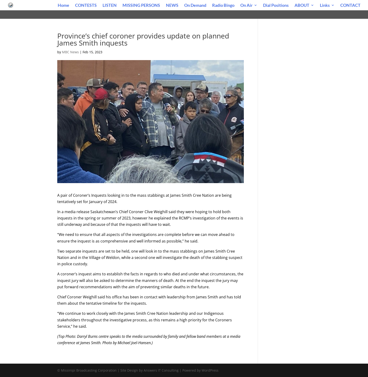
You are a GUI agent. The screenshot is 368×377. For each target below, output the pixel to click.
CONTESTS (86, 6)
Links (325, 6)
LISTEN (110, 6)
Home (63, 6)
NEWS (172, 6)
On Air (246, 6)
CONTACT (350, 6)
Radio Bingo (223, 6)
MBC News (70, 52)
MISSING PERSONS (141, 6)
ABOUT (302, 6)
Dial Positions (276, 6)
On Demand (195, 6)
